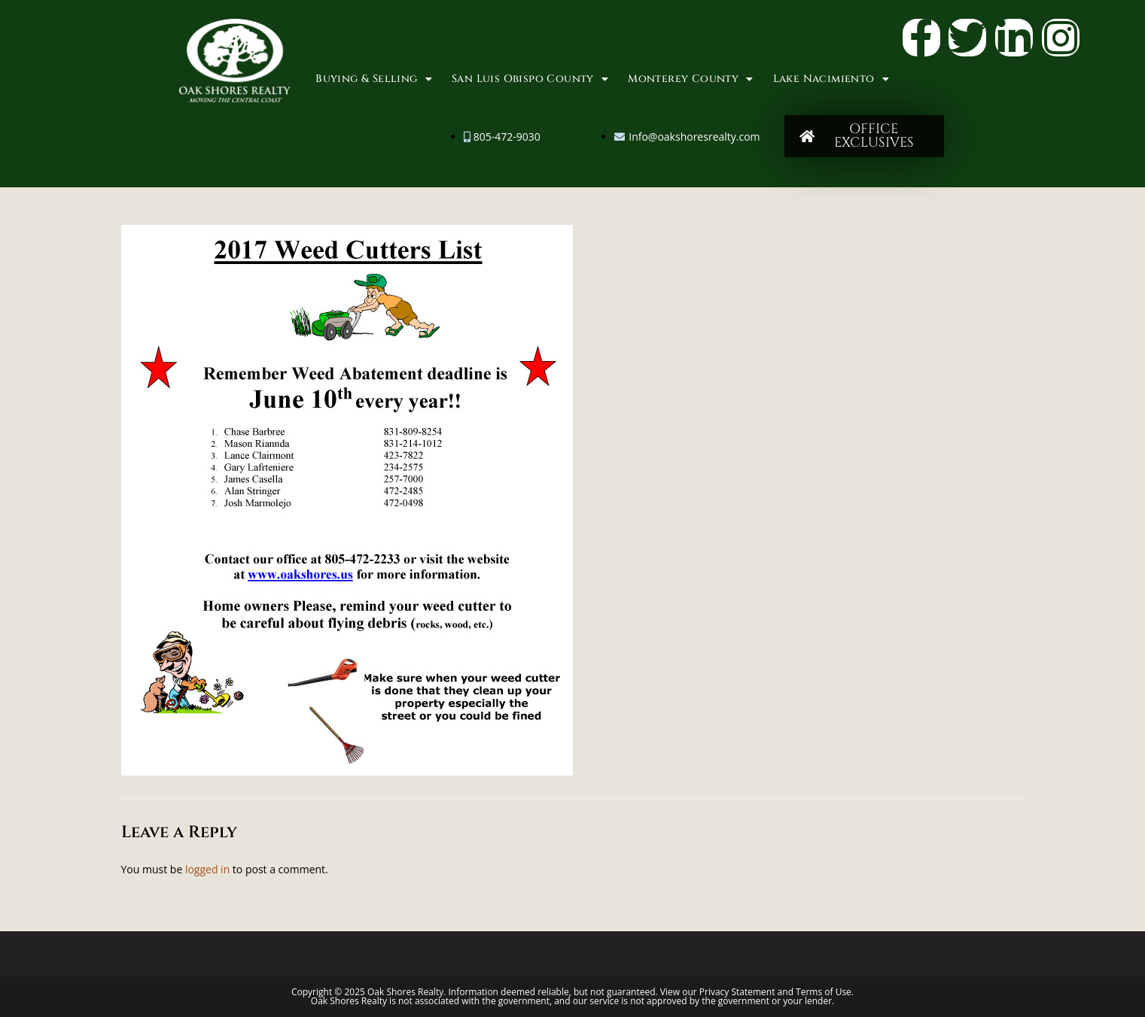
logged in (207, 869)
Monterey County (690, 79)
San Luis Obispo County (530, 79)
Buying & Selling (373, 79)
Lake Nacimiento (831, 79)
